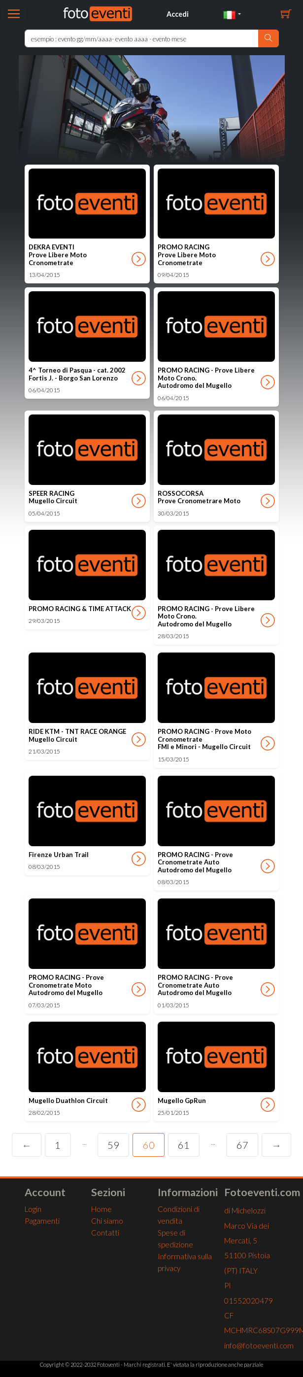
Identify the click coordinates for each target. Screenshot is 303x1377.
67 (242, 1145)
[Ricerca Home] (142, 38)
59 (113, 1145)
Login (33, 1209)
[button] (232, 14)
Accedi (178, 14)
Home (101, 1209)
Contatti (105, 1232)
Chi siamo (107, 1220)
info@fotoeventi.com (259, 1345)
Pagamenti (42, 1220)
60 (149, 1145)
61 (184, 1145)
